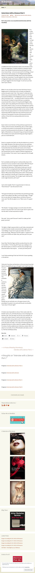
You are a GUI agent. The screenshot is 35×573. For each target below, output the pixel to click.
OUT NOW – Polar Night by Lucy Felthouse (10, 547)
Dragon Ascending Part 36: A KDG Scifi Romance (12, 543)
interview (18, 15)
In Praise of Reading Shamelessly (12, 347)
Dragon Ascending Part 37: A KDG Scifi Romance (12, 540)
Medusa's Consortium (6, 16)
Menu (2, 7)
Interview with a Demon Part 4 (14, 380)
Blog (12, 15)
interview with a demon (26, 15)
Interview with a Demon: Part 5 (14, 387)
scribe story (14, 16)
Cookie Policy (27, 567)
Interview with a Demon (13, 373)
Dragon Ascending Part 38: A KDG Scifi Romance (12, 538)
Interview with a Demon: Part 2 (24, 350)
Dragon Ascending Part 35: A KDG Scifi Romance (12, 545)
